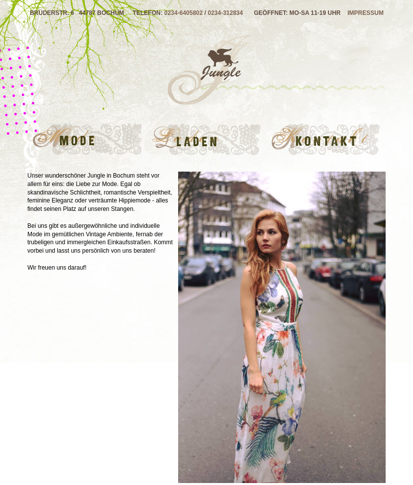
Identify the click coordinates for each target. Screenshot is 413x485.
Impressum (365, 12)
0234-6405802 (183, 12)
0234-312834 (225, 12)
